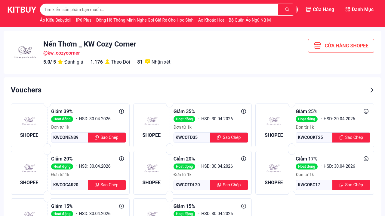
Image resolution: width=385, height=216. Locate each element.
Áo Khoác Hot (211, 20)
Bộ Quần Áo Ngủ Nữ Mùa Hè (256, 20)
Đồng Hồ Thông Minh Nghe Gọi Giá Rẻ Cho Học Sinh (145, 20)
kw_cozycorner (64, 53)
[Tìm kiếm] (288, 9)
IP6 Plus (84, 20)
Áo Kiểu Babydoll (56, 20)
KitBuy (21, 10)
